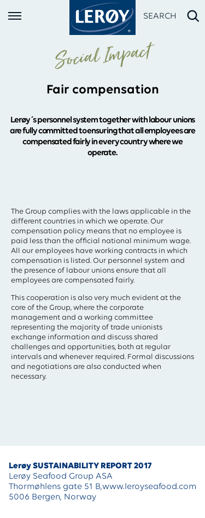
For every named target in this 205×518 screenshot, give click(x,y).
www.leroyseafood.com (149, 486)
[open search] (172, 16)
